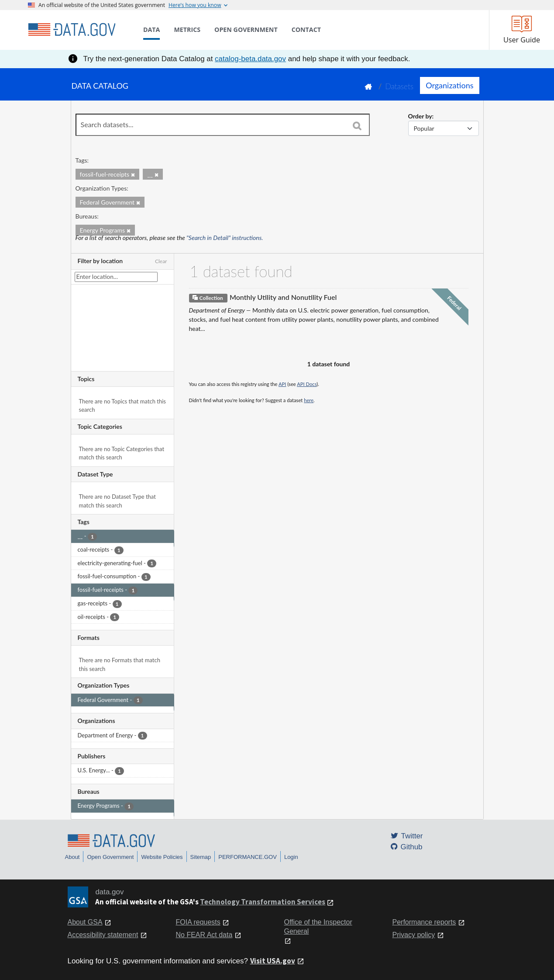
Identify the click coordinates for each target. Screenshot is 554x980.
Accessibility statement (103, 934)
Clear (161, 261)
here (308, 400)
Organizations (449, 85)
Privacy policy (413, 934)
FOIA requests (198, 922)
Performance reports (424, 922)
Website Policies (161, 857)
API (282, 384)
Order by (420, 116)
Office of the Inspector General (318, 926)
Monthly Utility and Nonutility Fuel (283, 297)
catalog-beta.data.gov (250, 59)
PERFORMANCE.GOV (247, 857)
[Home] (71, 29)
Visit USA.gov (272, 961)
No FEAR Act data (204, 934)
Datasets (399, 86)
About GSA (85, 922)
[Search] (357, 125)
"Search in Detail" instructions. (224, 237)
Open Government (110, 857)
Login (291, 857)
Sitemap (200, 857)
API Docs (307, 384)
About (72, 857)
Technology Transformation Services (262, 902)
